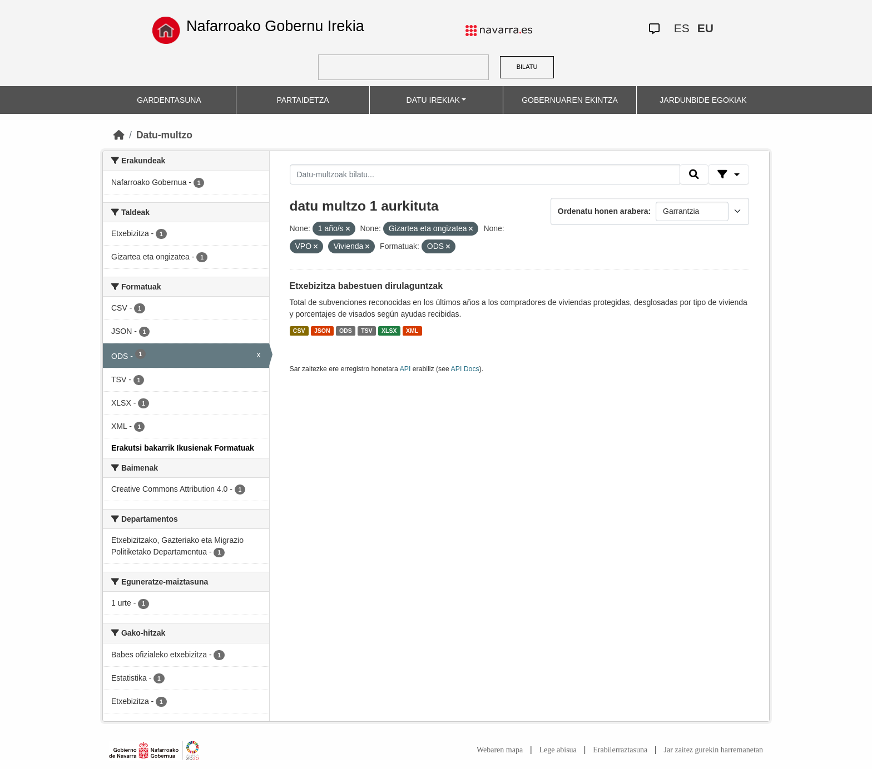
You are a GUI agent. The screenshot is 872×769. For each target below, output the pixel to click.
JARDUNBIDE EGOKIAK (703, 100)
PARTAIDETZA (302, 100)
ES (682, 28)
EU (705, 28)
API (405, 369)
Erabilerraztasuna (620, 750)
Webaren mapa (500, 750)
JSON (322, 330)
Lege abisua (558, 750)
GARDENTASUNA (169, 100)
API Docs (465, 369)
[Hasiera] (119, 135)
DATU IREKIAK (433, 100)
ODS (345, 330)
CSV (299, 330)
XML (412, 330)
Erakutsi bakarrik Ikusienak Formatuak (182, 447)
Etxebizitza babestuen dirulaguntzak (366, 286)
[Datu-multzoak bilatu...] (485, 174)
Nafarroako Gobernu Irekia (275, 26)
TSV (366, 330)
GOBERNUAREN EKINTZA (570, 100)
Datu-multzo (164, 135)
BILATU (527, 66)
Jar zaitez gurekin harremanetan (713, 750)
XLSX (389, 330)
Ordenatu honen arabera (603, 211)
